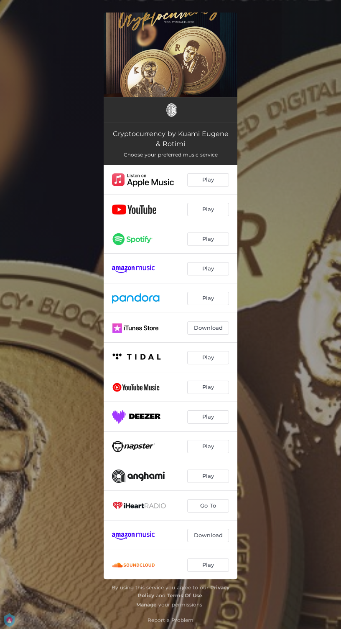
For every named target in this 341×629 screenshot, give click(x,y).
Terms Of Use (184, 595)
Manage (146, 604)
